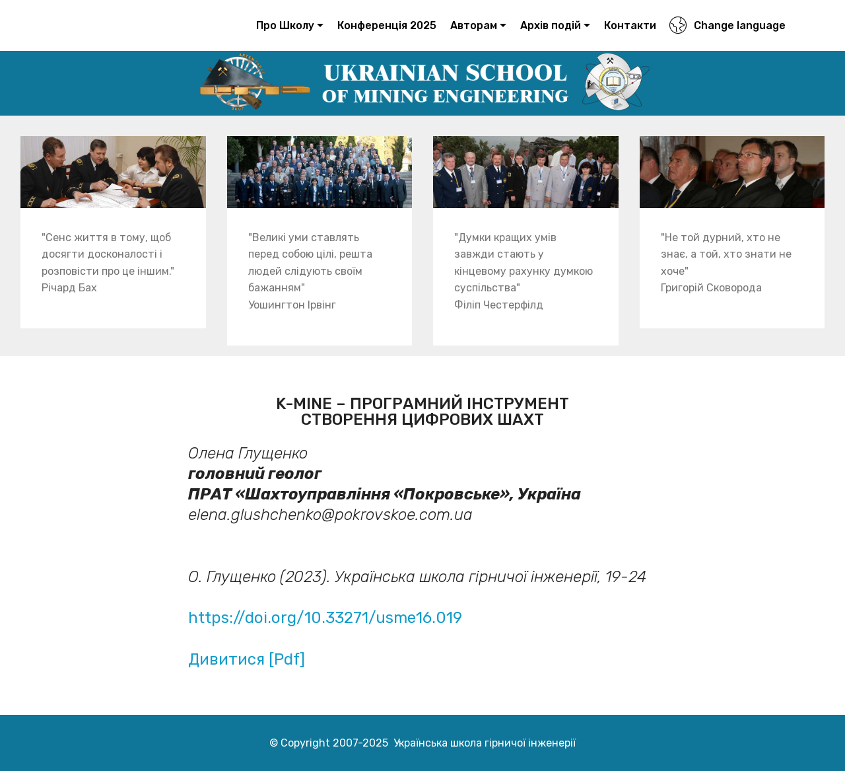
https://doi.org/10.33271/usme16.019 (325, 617)
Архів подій (550, 25)
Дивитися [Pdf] (248, 659)
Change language (727, 25)
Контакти (630, 25)
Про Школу (285, 25)
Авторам (473, 25)
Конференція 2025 (386, 25)
